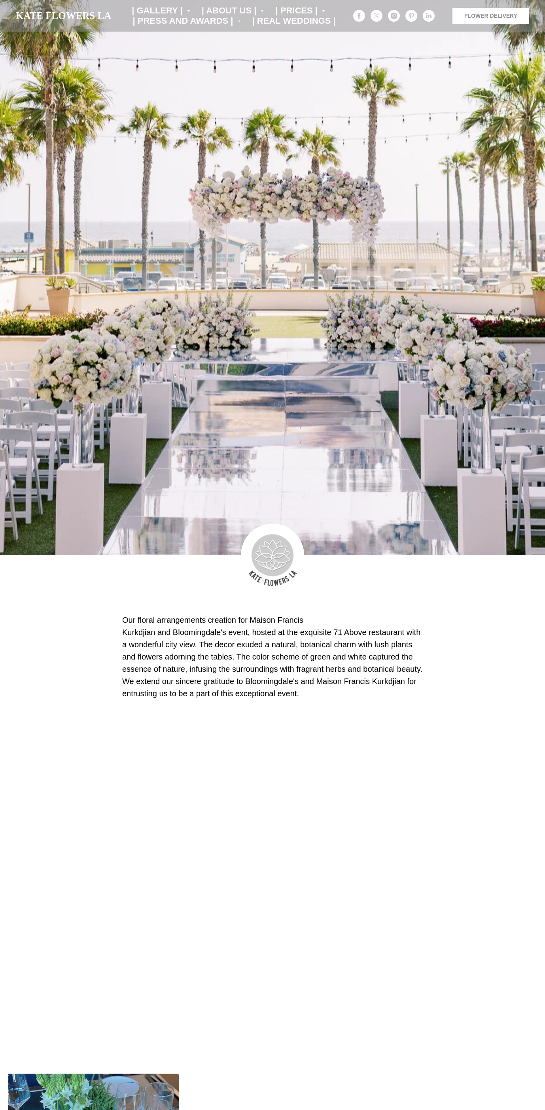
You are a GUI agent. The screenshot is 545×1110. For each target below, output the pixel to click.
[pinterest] (411, 16)
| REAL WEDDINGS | (294, 21)
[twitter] (376, 16)
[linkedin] (429, 16)
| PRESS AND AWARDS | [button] (184, 21)
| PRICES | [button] (297, 10)
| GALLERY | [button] (158, 10)
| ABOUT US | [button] (230, 10)
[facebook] (359, 16)
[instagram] (394, 16)
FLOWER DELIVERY (490, 16)
